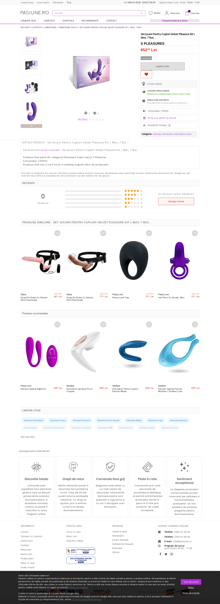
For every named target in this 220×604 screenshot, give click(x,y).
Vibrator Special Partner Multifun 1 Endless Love (170, 390)
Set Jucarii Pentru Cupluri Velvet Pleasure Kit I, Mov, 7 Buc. (111, 27)
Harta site (26, 554)
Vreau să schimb (190, 592)
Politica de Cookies (78, 587)
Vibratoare (50, 27)
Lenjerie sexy (119, 531)
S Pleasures (152, 43)
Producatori (27, 558)
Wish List (71, 536)
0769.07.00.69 (148, 3)
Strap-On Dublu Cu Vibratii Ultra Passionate (34, 298)
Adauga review (176, 201)
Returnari (26, 549)
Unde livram (28, 567)
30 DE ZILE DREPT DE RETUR (162, 118)
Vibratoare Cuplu (68, 27)
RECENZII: (83, 119)
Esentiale (68, 20)
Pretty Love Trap (120, 297)
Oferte (115, 552)
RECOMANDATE (90, 20)
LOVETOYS (49, 20)
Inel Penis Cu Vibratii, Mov (171, 297)
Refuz (191, 587)
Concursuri (27, 541)
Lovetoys (37, 27)
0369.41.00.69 (134, 3)
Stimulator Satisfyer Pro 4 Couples (79, 390)
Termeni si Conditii (31, 536)
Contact (111, 20)
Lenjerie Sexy (28, 20)
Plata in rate (28, 563)
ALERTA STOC (162, 66)
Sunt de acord (191, 581)
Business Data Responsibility (87, 599)
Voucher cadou (74, 541)
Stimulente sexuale (122, 543)
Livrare (25, 532)
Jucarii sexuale (50, 150)
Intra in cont (73, 532)
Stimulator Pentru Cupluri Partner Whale (125, 390)
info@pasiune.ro (182, 541)
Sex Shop (25, 27)
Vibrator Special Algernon (33, 388)
